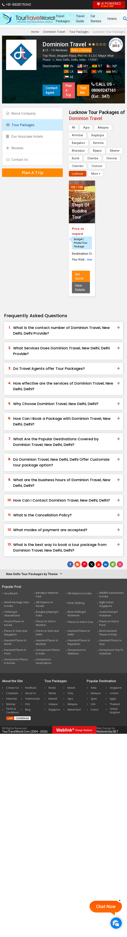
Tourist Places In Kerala (14, 623)
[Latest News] (77, 564)
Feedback (30, 687)
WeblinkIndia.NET (107, 731)
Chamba (92, 158)
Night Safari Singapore (106, 604)
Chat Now (105, 906)
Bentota (98, 143)
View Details (80, 288)
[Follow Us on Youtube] (99, 564)
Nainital (52, 698)
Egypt (113, 698)
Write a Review (81, 50)
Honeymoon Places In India (48, 651)
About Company (21, 113)
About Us (30, 693)
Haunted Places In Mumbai (47, 642)
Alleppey (103, 127)
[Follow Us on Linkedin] (106, 564)
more (90, 259)
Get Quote (79, 276)
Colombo (77, 166)
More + (95, 173)
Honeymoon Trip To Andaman (111, 651)
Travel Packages (63, 18)
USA (93, 704)
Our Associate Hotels (24, 136)
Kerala (52, 687)
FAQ (27, 704)
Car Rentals (96, 18)
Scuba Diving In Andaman (108, 613)
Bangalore (78, 143)
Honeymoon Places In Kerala (16, 661)
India (93, 687)
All (73, 127)
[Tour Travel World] (29, 18)
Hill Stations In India (80, 593)
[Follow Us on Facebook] (70, 564)
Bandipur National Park (47, 594)
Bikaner (115, 150)
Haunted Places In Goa (110, 642)
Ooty (70, 693)
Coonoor (97, 166)
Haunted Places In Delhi (79, 632)
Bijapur (97, 150)
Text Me (83, 90)
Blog (27, 709)
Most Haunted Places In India (108, 632)
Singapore (54, 709)
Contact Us (17, 159)
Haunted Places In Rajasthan (79, 642)
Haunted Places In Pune (15, 651)
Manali (71, 687)
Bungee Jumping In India (47, 613)
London (114, 693)
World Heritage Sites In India (16, 604)
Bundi (75, 158)
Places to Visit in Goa (80, 622)
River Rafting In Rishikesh (77, 613)
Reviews (61, 50)
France (94, 709)
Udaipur (53, 704)
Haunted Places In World (15, 642)
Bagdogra (97, 135)
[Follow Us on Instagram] (120, 564)
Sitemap (10, 704)
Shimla (52, 693)
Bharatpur (78, 150)
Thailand (115, 704)
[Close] (119, 900)
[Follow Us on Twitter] (92, 564)
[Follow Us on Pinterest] (84, 564)
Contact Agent (51, 90)
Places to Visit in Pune (109, 623)
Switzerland (74, 709)
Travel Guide (80, 18)
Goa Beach (11, 593)
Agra (86, 127)
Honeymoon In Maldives (77, 651)
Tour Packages (20, 125)
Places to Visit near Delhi (47, 632)
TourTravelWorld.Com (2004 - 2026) (25, 731)
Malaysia (72, 704)
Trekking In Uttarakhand (12, 613)
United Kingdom (115, 710)
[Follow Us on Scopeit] (113, 564)
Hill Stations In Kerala (44, 604)
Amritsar (77, 135)
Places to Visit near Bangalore (15, 632)
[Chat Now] (116, 923)
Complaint (12, 693)
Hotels (112, 19)
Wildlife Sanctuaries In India (111, 594)
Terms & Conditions (12, 710)
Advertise (11, 698)
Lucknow (77, 173)
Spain (94, 698)
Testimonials (32, 698)
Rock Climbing (76, 603)
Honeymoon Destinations (43, 661)
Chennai (111, 158)
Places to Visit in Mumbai (45, 623)
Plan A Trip (68, 90)
